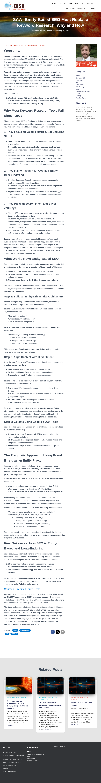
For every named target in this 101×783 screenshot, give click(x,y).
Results (79, 3)
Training (78, 93)
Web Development (81, 98)
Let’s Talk (91, 8)
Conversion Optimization (12, 762)
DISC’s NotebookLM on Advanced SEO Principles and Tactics (50, 705)
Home (54, 3)
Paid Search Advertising (12, 759)
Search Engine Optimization (13, 756)
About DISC (90, 3)
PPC (77, 82)
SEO (7, 633)
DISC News (79, 80)
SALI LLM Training (9, 772)
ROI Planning (80, 87)
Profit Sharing (80, 84)
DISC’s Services (65, 3)
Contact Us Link (32, 761)
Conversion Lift (25, 630)
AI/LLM (15, 630)
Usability (14, 633)
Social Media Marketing (83, 91)
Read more (11, 725)
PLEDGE (5, 768)
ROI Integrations (9, 765)
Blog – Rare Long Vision (75, 8)
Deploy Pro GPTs (9, 752)
